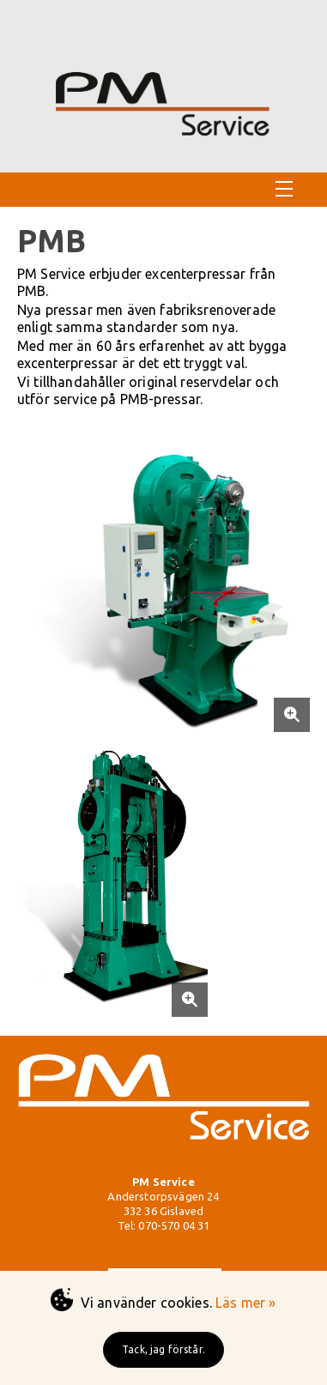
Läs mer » (245, 1302)
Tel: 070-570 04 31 (164, 1225)
